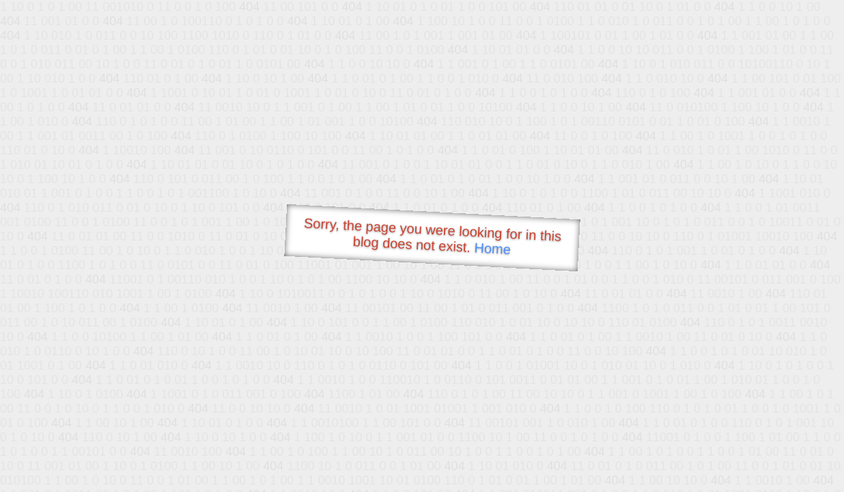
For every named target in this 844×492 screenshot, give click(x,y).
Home (492, 248)
